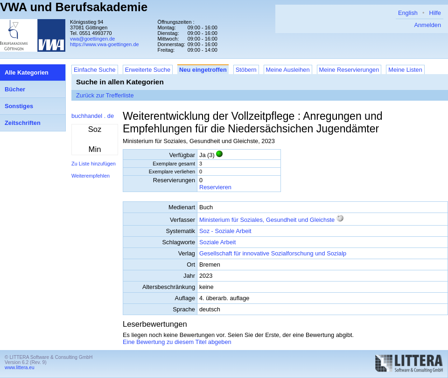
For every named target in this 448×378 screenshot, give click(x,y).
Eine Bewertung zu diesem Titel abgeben (177, 341)
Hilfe (435, 12)
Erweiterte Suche (147, 69)
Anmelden (427, 24)
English (408, 12)
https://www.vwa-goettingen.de (104, 44)
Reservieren (215, 187)
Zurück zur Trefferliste (105, 95)
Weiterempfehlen (90, 176)
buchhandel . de (92, 115)
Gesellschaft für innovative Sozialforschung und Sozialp (272, 253)
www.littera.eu (20, 367)
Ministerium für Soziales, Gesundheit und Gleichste (267, 219)
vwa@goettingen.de (92, 38)
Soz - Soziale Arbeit (225, 230)
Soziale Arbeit (217, 242)
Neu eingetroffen (203, 69)
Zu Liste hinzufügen (93, 163)
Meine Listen (405, 69)
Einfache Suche (95, 69)
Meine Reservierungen (349, 69)
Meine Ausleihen (288, 69)
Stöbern (246, 69)
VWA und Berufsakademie (73, 7)
